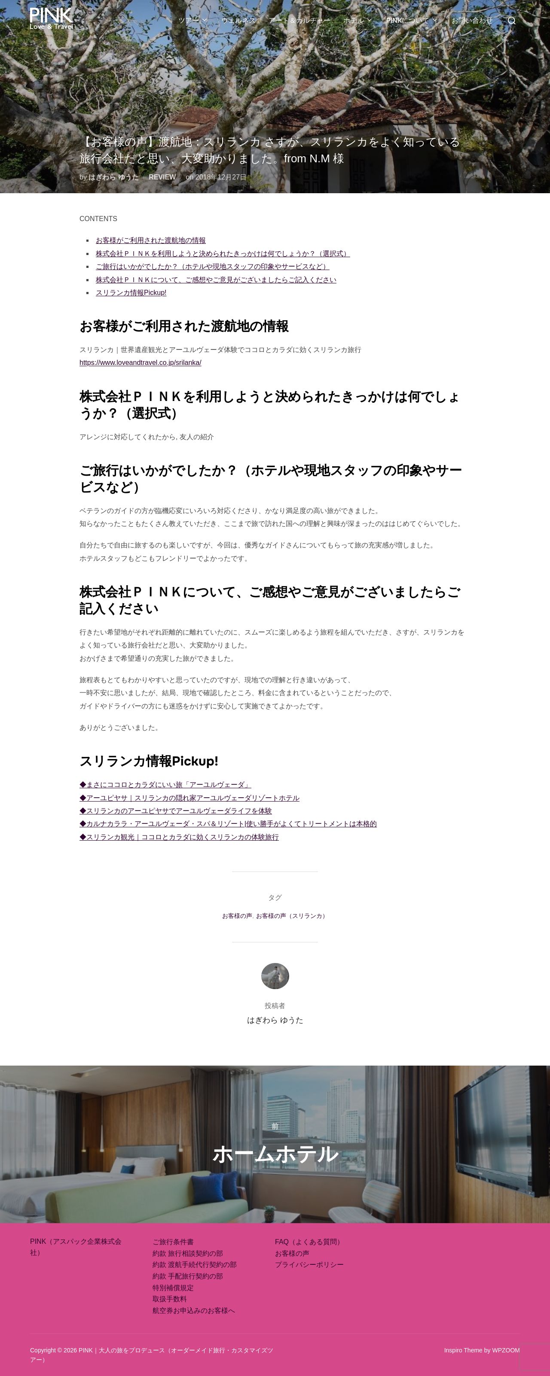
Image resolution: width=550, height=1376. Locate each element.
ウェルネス (238, 20)
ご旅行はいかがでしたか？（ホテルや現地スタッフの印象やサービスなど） (213, 266)
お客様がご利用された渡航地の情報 (151, 240)
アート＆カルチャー (299, 20)
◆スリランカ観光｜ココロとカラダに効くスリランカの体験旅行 (179, 837)
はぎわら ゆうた (113, 177)
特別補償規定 (173, 1287)
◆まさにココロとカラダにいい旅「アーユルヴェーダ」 (165, 784)
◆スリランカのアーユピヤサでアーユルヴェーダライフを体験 (175, 810)
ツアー (193, 20)
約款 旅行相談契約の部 (188, 1253)
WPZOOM (506, 1350)
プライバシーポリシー (309, 1264)
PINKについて (412, 20)
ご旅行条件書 (173, 1241)
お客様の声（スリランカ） (292, 916)
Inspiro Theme (463, 1350)
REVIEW (162, 177)
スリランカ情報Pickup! (131, 292)
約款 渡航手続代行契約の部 (195, 1264)
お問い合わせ (472, 20)
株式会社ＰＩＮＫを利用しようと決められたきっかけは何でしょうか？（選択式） (223, 253)
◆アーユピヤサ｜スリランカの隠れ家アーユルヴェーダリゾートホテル (189, 798)
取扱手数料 (170, 1299)
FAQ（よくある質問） (309, 1241)
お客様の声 (237, 916)
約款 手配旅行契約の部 (188, 1276)
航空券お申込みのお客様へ (194, 1310)
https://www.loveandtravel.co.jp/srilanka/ (140, 362)
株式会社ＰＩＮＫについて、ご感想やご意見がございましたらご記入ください (216, 279)
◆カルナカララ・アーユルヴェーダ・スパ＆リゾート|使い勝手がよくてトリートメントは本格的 (228, 823)
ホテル (358, 20)
